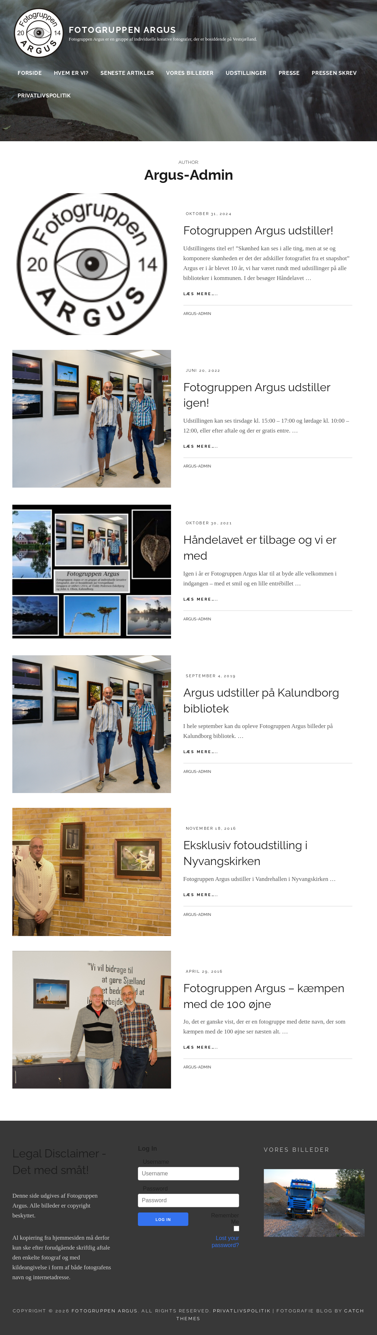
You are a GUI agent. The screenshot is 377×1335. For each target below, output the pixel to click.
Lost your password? (225, 1241)
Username (156, 1162)
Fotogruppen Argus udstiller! (258, 230)
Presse (289, 74)
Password (155, 1189)
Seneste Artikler (127, 74)
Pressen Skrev (334, 74)
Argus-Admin (197, 313)
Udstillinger (246, 74)
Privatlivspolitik (44, 97)
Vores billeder (190, 74)
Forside (30, 74)
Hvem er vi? (71, 74)
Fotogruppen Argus (123, 31)
